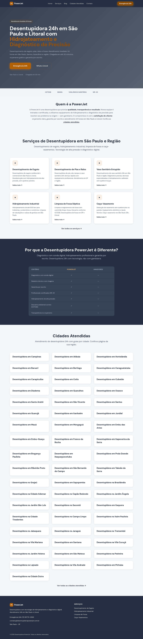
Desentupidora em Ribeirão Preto (29, 468)
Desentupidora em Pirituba (110, 565)
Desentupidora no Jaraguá (68, 531)
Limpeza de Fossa (80, 614)
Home (50, 3)
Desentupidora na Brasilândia (111, 482)
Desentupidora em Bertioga (68, 368)
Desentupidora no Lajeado (25, 565)
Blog (65, 3)
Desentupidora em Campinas (27, 356)
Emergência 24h (20, 66)
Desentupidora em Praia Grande (112, 453)
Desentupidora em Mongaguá (69, 424)
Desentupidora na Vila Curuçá (111, 542)
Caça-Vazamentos (81, 617)
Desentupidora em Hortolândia (112, 356)
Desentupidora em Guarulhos (69, 390)
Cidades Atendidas (77, 3)
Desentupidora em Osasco (110, 390)
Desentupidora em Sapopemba (70, 482)
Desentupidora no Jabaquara (27, 531)
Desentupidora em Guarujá (26, 413)
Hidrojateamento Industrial (83, 611)
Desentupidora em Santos (109, 402)
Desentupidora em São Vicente (70, 402)
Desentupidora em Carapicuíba (28, 379)
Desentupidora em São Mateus (70, 553)
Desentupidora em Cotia (67, 379)
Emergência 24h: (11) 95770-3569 (22, 617)
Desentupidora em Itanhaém (69, 413)
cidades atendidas (71, 122)
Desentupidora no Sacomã (68, 505)
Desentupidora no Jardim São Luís (29, 505)
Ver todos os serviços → (71, 228)
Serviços (58, 3)
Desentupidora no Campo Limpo (70, 516)
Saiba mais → (17, 185)
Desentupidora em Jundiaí (110, 413)
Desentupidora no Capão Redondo (71, 494)
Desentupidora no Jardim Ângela (113, 494)
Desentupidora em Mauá (25, 424)
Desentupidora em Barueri (25, 368)
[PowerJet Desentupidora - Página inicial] (16, 3)
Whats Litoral (42, 66)
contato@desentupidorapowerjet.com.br (24, 621)
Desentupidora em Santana (68, 542)
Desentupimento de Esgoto (84, 608)
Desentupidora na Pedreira (110, 553)
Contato (89, 3)
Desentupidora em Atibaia (67, 356)
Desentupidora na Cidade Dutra (28, 576)
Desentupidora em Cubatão (110, 379)
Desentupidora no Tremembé (111, 531)
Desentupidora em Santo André (28, 402)
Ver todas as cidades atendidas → (71, 585)
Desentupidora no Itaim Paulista (112, 516)
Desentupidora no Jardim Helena (29, 553)
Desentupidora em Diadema (26, 390)
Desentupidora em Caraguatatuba (113, 368)
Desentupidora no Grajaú (25, 482)
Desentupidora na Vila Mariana (28, 542)
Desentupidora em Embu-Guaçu (28, 439)
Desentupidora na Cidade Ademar (29, 494)
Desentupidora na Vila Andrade (70, 565)
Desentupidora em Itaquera (110, 505)
